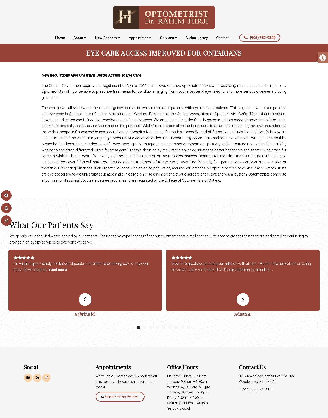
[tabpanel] (85, 285)
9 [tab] (188, 327)
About (78, 38)
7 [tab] (176, 327)
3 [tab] (151, 327)
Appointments (140, 38)
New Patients (106, 38)
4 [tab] (157, 327)
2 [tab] (144, 327)
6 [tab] (170, 327)
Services (167, 38)
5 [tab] (163, 327)
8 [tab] (182, 327)
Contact (222, 38)
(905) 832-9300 (259, 37)
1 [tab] (138, 327)
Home (60, 38)
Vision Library (197, 38)
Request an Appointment (120, 396)
